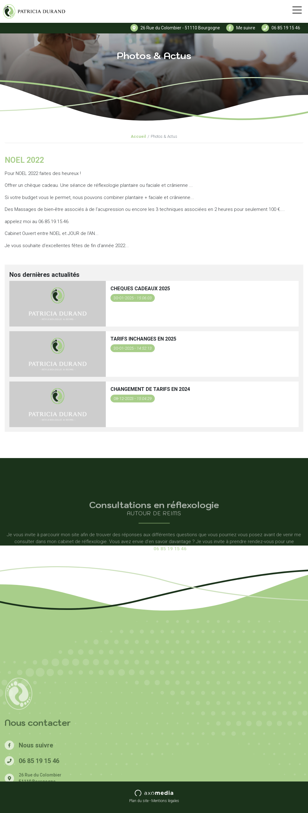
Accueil (138, 136)
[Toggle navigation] (297, 11)
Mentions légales (165, 801)
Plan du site (139, 801)
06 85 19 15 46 (281, 28)
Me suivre (240, 28)
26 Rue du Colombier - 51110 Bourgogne (175, 28)
